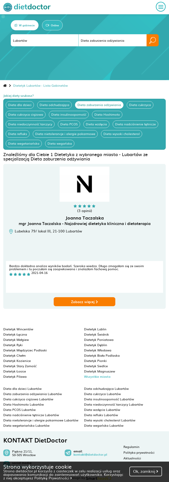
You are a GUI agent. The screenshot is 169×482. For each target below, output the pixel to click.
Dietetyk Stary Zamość (20, 366)
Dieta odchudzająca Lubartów (106, 388)
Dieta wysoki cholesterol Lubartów (109, 420)
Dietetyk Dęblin (95, 345)
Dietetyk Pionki (95, 360)
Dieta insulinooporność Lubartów (109, 399)
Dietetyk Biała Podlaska (102, 355)
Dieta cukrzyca (140, 105)
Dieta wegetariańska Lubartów (26, 425)
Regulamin (131, 446)
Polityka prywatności (138, 452)
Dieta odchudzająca (54, 105)
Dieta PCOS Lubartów (19, 409)
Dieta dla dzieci (19, 105)
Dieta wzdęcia (96, 124)
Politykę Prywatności (53, 477)
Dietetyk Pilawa (15, 376)
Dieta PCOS (69, 124)
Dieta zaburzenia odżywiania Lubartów (32, 394)
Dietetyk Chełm (14, 355)
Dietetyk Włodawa (97, 350)
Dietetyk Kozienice (17, 360)
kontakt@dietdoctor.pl (90, 454)
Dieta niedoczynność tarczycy (30, 124)
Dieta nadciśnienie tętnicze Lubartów (31, 415)
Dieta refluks (17, 133)
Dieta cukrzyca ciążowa (25, 114)
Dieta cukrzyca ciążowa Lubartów (28, 399)
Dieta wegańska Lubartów (103, 425)
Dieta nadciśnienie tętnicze (135, 124)
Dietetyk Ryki (13, 345)
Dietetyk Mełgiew (16, 339)
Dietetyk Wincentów (18, 329)
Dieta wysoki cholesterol (121, 133)
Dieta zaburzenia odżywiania (99, 105)
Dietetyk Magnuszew (99, 371)
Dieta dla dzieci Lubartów (22, 388)
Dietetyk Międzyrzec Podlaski (25, 350)
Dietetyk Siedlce (96, 366)
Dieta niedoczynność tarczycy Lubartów (113, 404)
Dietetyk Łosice (14, 371)
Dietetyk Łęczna (15, 334)
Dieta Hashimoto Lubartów (23, 404)
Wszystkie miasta (97, 376)
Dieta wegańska (60, 143)
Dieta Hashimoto (107, 114)
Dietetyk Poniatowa (99, 339)
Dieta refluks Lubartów (101, 415)
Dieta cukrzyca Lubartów (102, 394)
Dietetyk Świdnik (96, 334)
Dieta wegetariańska (23, 143)
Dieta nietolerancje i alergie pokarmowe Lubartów (40, 420)
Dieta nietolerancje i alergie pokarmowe (65, 133)
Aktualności (132, 458)
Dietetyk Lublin (95, 329)
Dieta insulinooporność (68, 114)
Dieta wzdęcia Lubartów (102, 409)
